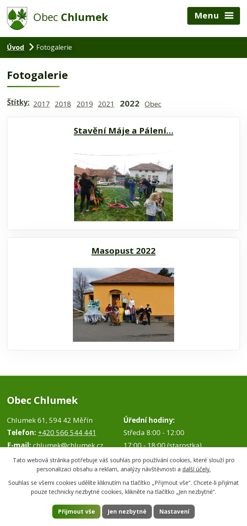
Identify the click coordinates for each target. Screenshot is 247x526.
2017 (41, 104)
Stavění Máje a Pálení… (123, 130)
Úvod (15, 47)
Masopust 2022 (123, 250)
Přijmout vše (75, 511)
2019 (85, 104)
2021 (106, 104)
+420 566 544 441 (67, 432)
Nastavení (175, 511)
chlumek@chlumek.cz (68, 445)
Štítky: (18, 102)
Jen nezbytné (127, 511)
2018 (63, 104)
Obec (152, 104)
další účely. (196, 469)
